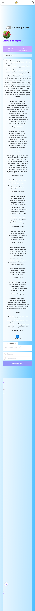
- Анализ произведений (15, 537)
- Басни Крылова (16, 413)
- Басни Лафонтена (17, 417)
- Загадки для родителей (15, 452)
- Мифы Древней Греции (16, 484)
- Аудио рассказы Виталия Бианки (16, 399)
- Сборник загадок (17, 457)
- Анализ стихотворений (15, 564)
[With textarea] (17, 348)
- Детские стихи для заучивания (18, 574)
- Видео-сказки (15, 546)
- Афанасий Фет (16, 569)
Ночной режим (20, 27)
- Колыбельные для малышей (18, 512)
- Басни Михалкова (17, 421)
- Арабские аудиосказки (14, 384)
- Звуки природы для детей (16, 506)
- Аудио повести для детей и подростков (16, 391)
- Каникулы (13, 434)
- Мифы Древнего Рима (17, 478)
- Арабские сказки (17, 542)
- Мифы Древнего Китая (17, 471)
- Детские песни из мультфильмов (17, 499)
